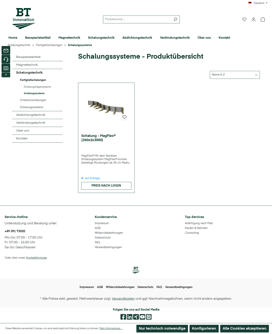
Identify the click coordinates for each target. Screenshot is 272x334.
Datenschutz (103, 237)
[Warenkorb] (262, 19)
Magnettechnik (27, 65)
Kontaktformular (36, 258)
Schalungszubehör (32, 107)
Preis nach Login (106, 185)
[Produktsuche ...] (137, 19)
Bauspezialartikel (28, 57)
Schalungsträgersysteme (37, 87)
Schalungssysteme (34, 93)
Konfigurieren (204, 328)
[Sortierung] (235, 75)
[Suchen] (175, 19)
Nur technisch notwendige (162, 328)
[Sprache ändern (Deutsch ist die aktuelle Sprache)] (257, 3)
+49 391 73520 (15, 231)
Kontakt (21, 138)
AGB (98, 228)
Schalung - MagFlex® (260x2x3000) (98, 138)
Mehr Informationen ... (111, 328)
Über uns (22, 130)
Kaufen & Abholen (196, 228)
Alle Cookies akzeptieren (244, 328)
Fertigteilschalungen (33, 80)
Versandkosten (123, 298)
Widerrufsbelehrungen (109, 233)
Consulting (192, 233)
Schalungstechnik (29, 72)
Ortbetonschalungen (33, 100)
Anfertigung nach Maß (199, 223)
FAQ (97, 242)
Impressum (102, 223)
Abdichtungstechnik (30, 115)
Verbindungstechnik (30, 122)
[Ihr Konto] (253, 19)
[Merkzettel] (244, 19)
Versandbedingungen (108, 247)
